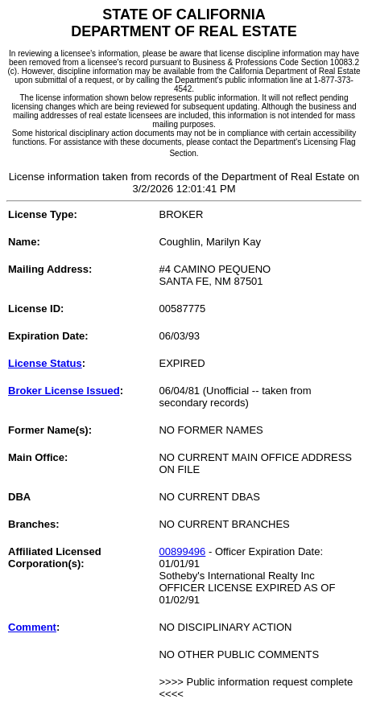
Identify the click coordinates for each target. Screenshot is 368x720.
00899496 (182, 551)
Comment (32, 627)
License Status (45, 363)
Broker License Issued (64, 391)
